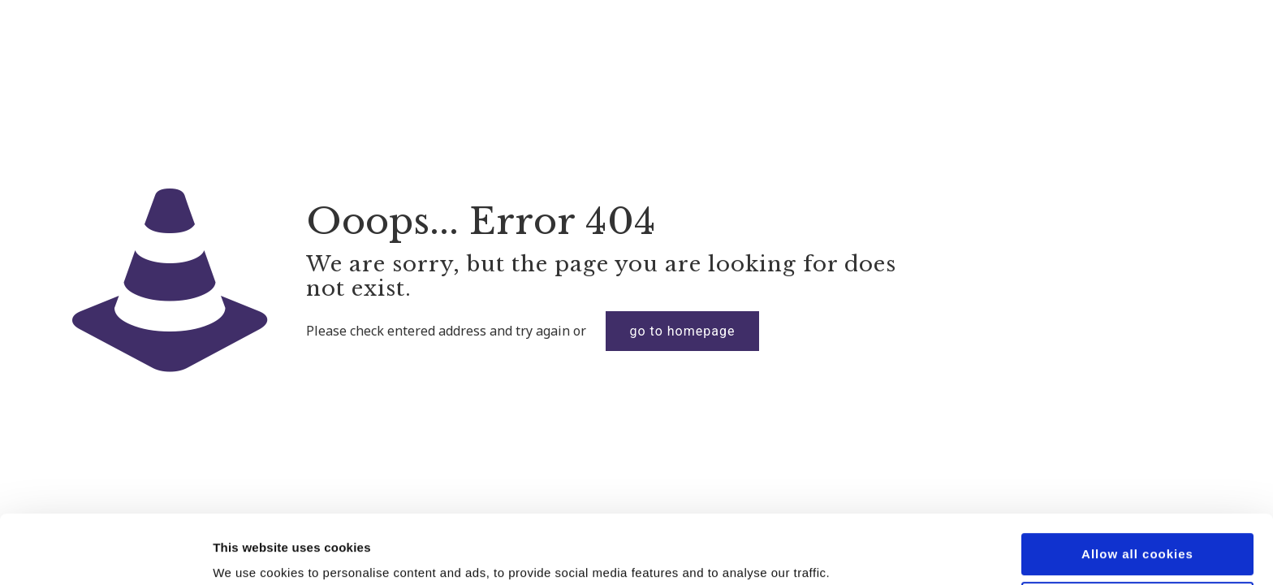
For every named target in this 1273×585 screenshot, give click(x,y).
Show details (250, 553)
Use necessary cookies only (1137, 537)
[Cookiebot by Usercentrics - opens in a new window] (105, 553)
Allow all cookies (1137, 489)
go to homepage (683, 331)
